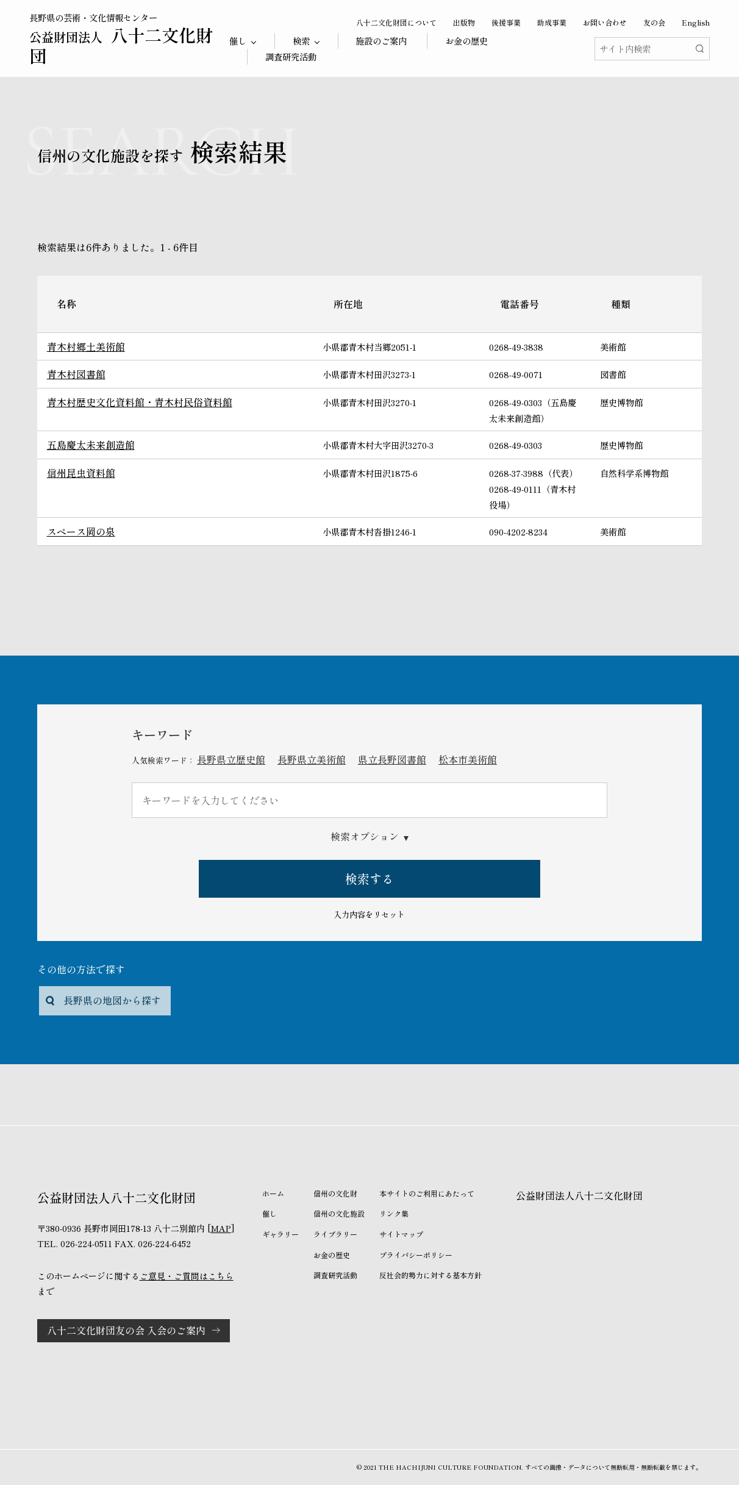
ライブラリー (335, 1234)
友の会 (654, 22)
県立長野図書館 (392, 759)
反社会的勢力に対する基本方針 (430, 1275)
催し (269, 1213)
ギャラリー (280, 1234)
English (696, 22)
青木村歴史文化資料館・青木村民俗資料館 (139, 402)
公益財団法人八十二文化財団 (579, 1195)
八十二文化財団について (396, 22)
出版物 (464, 22)
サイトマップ (401, 1234)
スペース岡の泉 (81, 531)
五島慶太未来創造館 (91, 444)
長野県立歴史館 (231, 759)
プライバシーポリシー (415, 1255)
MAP (221, 1228)
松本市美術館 (467, 759)
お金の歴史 (466, 40)
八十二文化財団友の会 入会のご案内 (126, 1330)
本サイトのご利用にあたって (426, 1193)
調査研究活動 (290, 56)
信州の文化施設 (339, 1213)
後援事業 (506, 22)
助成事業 (551, 22)
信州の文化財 (335, 1193)
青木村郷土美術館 (86, 346)
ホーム (273, 1193)
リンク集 (394, 1213)
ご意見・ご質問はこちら (187, 1276)
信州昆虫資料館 (81, 472)
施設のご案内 (381, 40)
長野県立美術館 (311, 759)
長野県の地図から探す (112, 1000)
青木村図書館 (76, 374)
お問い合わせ (605, 22)
